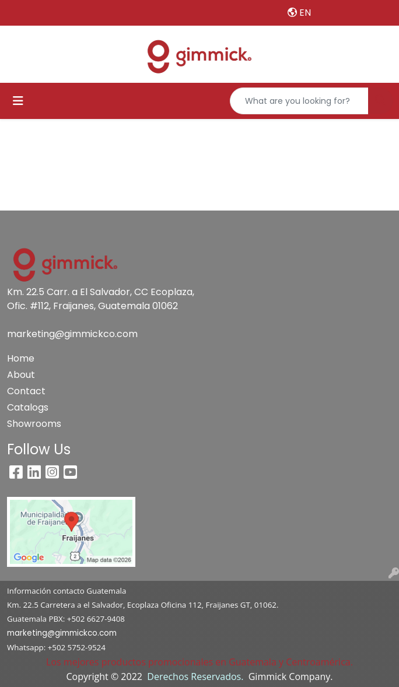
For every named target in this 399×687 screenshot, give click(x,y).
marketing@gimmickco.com (72, 334)
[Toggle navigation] (18, 101)
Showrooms (34, 423)
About (21, 374)
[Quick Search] (299, 100)
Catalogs (27, 407)
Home (20, 358)
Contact (26, 391)
